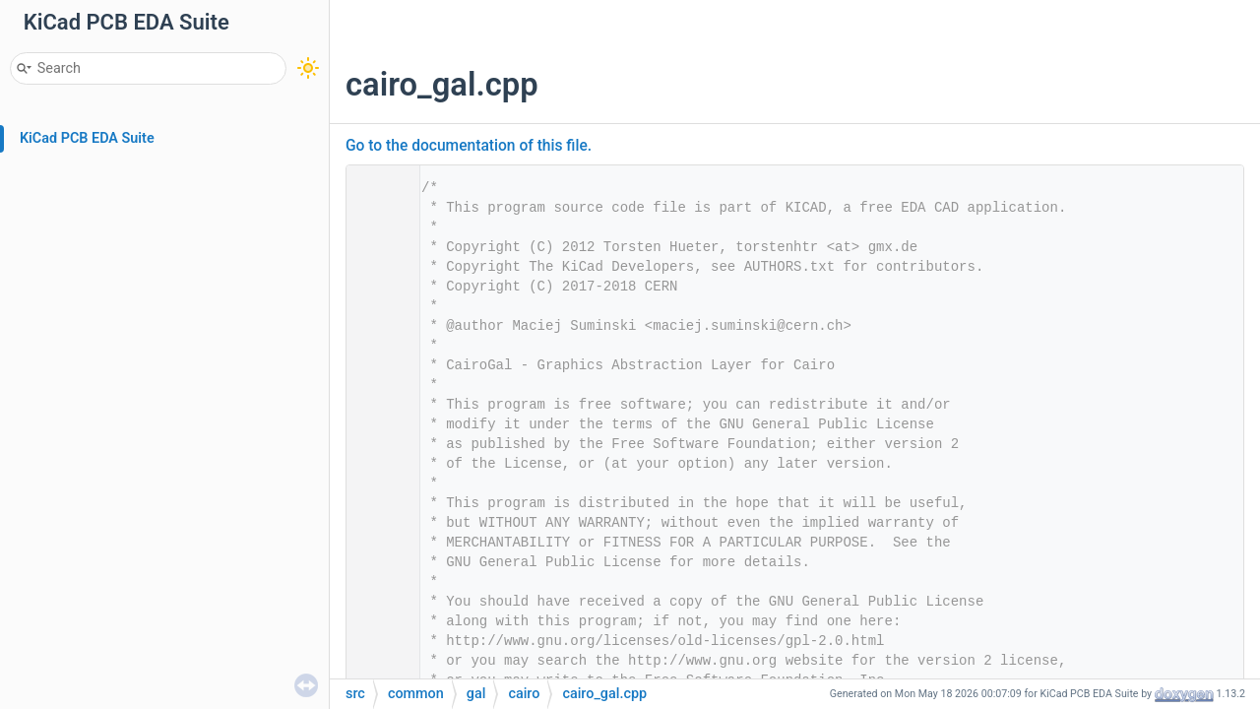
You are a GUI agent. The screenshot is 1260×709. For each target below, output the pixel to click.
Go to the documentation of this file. (469, 146)
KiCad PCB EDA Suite (87, 138)
